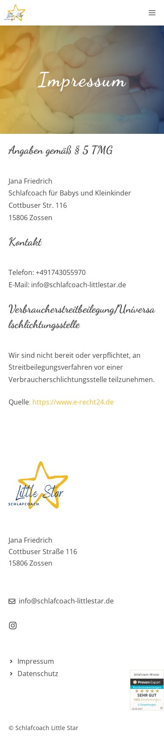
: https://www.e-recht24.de (71, 402)
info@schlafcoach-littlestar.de (66, 601)
